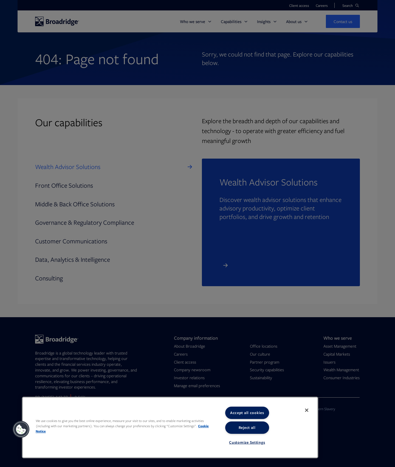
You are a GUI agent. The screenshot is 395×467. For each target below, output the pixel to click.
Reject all (247, 427)
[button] (21, 429)
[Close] (307, 410)
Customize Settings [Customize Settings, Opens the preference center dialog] (247, 442)
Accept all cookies (247, 412)
